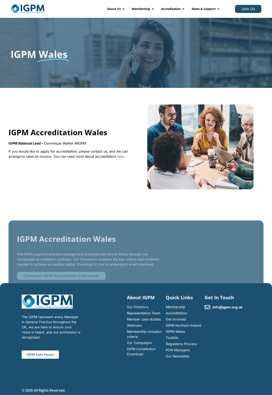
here (120, 158)
